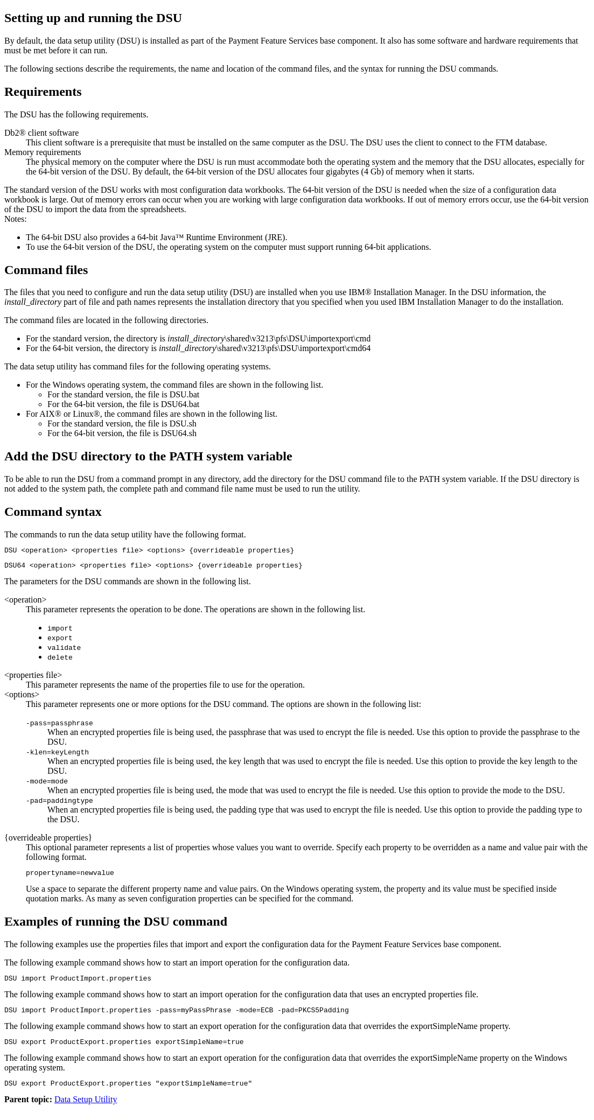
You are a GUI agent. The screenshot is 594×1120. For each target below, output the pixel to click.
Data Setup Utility (85, 1110)
